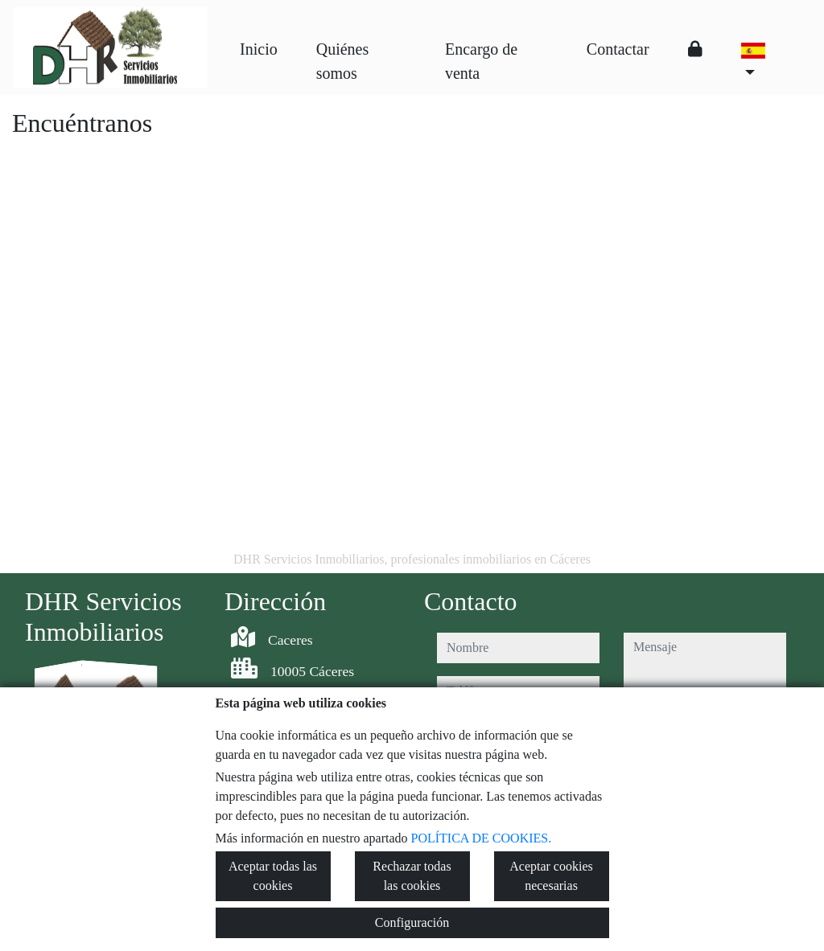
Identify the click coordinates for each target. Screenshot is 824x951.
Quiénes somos (342, 61)
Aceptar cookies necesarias (551, 875)
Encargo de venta (481, 61)
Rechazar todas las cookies (412, 875)
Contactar (618, 49)
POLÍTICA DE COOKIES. (481, 838)
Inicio (259, 49)
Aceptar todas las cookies (273, 875)
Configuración (412, 922)
